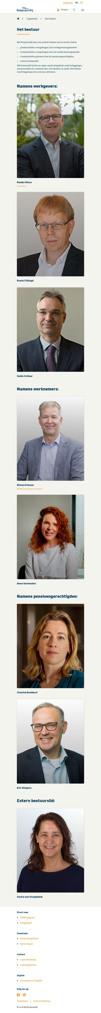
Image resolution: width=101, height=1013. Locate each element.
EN (81, 3)
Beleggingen (26, 923)
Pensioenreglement (29, 939)
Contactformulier (28, 960)
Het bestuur (50, 19)
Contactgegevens (28, 965)
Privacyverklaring (41, 1001)
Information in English (31, 981)
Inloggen (64, 10)
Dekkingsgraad (27, 918)
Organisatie (32, 19)
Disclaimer (22, 1001)
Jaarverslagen (26, 944)
